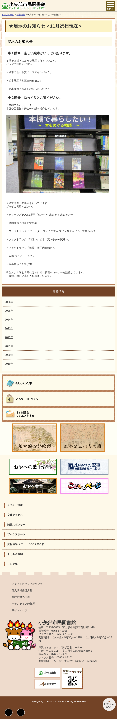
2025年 (9, 310)
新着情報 (21, 14)
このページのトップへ (109, 704)
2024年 (9, 319)
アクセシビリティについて (27, 584)
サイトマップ (19, 610)
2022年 (9, 337)
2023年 (9, 328)
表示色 (8, 712)
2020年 (9, 355)
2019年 (9, 363)
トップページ (8, 14)
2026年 (9, 302)
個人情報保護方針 (22, 590)
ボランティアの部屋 (23, 603)
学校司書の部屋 (21, 597)
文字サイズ (20, 712)
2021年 (9, 346)
